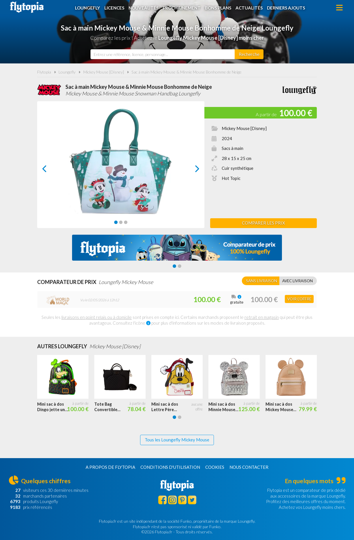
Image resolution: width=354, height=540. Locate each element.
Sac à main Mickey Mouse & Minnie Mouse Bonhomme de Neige (186, 71)
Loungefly (87, 7)
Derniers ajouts (286, 7)
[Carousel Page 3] (125, 222)
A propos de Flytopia (110, 467)
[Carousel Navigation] (121, 169)
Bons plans (218, 7)
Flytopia (27, 7)
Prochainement (182, 7)
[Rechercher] (249, 54)
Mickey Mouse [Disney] (103, 71)
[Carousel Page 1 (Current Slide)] (116, 222)
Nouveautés (144, 7)
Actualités (249, 7)
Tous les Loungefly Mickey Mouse (177, 439)
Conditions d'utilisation (170, 467)
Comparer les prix (263, 222)
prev (51, 170)
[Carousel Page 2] (121, 222)
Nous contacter (248, 467)
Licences (114, 7)
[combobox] (163, 54)
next (190, 170)
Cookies (214, 467)
